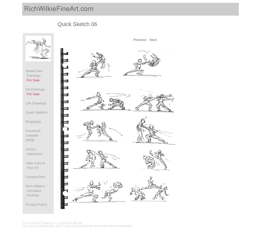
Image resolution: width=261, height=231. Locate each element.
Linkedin (30, 135)
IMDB (28, 140)
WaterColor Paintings (33, 75)
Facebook (32, 131)
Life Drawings (34, 103)
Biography (32, 122)
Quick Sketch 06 (77, 24)
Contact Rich (34, 177)
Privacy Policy (35, 204)
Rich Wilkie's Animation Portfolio (34, 190)
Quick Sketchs (35, 112)
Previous (140, 40)
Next (153, 40)
